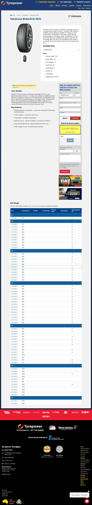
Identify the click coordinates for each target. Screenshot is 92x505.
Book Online (87, 5)
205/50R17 (14, 334)
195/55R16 (14, 296)
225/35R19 (14, 401)
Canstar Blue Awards (7, 492)
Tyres (51, 5)
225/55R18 (14, 382)
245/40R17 (14, 362)
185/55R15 (14, 256)
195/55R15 (14, 269)
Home (12, 15)
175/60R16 (14, 286)
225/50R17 (14, 352)
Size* (61, 93)
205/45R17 (14, 331)
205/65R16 (14, 312)
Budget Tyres (5, 494)
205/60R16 (14, 309)
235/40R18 (14, 384)
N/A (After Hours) (8, 460)
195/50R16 (14, 294)
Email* (61, 107)
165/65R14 (14, 224)
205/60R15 (14, 277)
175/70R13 (14, 218)
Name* (61, 98)
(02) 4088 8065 (66, 2)
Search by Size (84, 450)
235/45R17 (14, 360)
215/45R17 (14, 339)
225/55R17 (14, 355)
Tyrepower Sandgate (45, 2)
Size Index (4, 490)
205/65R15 (14, 280)
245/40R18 (14, 389)
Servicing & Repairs (85, 469)
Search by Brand (85, 452)
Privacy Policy (68, 166)
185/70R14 (14, 240)
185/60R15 (14, 259)
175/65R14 (14, 229)
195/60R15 (14, 272)
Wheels (57, 5)
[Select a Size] (61, 49)
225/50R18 (14, 379)
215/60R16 (14, 317)
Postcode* (62, 112)
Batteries (83, 465)
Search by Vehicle (85, 448)
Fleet (79, 8)
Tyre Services (84, 471)
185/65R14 (14, 237)
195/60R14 (14, 242)
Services (64, 5)
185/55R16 (14, 289)
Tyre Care (83, 454)
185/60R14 (14, 234)
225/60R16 (14, 322)
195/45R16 (14, 291)
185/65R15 (14, 261)
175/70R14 (14, 232)
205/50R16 (14, 304)
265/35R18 (14, 395)
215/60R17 (14, 347)
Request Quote (64, 171)
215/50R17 (14, 342)
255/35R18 (14, 392)
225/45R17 (14, 349)
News (83, 8)
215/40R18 (14, 368)
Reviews (88, 8)
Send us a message (10, 463)
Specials (71, 5)
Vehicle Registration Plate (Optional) (66, 148)
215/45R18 (14, 371)
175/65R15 (14, 254)
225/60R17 (14, 357)
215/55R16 (14, 315)
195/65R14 (14, 245)
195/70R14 (14, 247)
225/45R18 (14, 376)
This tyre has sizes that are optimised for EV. (24, 86)
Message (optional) (64, 154)
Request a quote (82, 2)
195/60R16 (14, 299)
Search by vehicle (32, 206)
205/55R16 (14, 307)
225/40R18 (14, 374)
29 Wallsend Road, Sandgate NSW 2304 (13, 453)
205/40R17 (14, 329)
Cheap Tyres (5, 495)
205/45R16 (14, 302)
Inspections (83, 467)
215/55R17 (14, 344)
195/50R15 (14, 267)
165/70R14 (14, 227)
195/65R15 (14, 275)
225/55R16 (14, 320)
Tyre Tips (83, 456)
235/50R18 (14, 387)
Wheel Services (84, 473)
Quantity (76, 93)
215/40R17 (14, 336)
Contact (78, 5)
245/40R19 (14, 403)
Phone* (68, 103)
